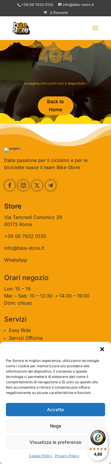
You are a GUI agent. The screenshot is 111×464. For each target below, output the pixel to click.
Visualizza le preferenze (55, 442)
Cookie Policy (40, 456)
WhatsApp (15, 274)
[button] (102, 349)
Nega (55, 426)
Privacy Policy (67, 456)
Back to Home (55, 105)
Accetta (55, 409)
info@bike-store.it (24, 262)
